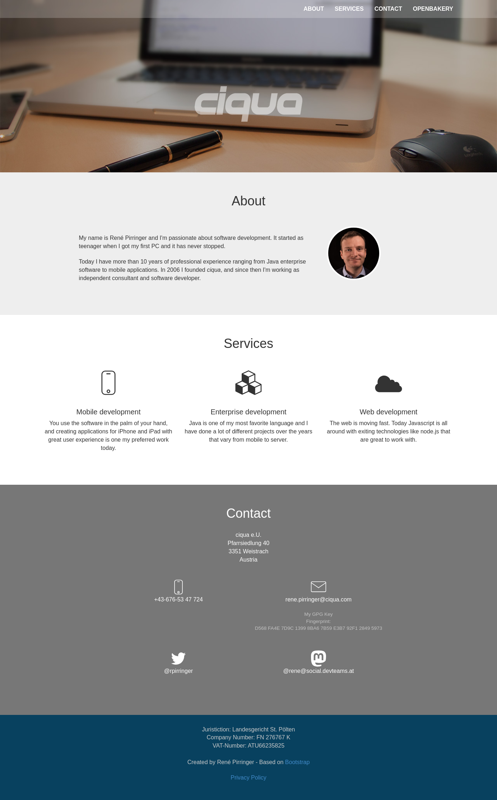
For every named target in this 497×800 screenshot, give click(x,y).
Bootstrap (297, 762)
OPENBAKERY (433, 9)
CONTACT (388, 9)
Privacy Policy (248, 778)
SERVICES (349, 9)
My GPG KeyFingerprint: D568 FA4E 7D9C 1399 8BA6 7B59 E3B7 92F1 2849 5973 (318, 621)
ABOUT (313, 9)
